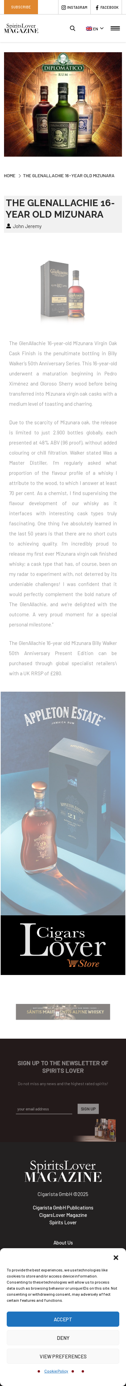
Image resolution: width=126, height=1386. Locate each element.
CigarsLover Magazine (63, 1215)
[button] (116, 1256)
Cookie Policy (56, 1370)
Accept (63, 1319)
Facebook (109, 7)
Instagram (77, 7)
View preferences (63, 1356)
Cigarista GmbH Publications (63, 1207)
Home (9, 175)
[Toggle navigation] (115, 28)
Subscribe (21, 7)
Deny (63, 1338)
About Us (63, 1242)
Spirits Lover (63, 1222)
